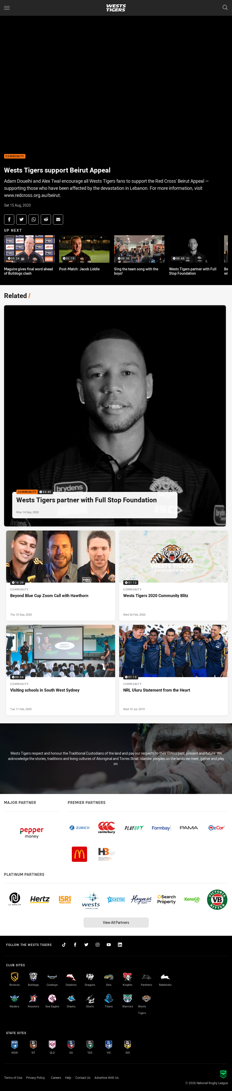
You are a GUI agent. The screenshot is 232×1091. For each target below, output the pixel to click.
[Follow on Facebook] (75, 944)
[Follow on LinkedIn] (120, 944)
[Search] (225, 8)
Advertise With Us (106, 1078)
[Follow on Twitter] (86, 944)
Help (68, 1078)
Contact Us (82, 1078)
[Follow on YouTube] (109, 944)
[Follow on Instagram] (97, 944)
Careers (56, 1078)
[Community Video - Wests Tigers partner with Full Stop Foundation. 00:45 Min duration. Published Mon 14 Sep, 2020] (115, 415)
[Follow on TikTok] (64, 944)
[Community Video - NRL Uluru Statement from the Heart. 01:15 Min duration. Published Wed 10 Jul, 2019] (173, 670)
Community (15, 156)
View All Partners (116, 922)
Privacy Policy (35, 1078)
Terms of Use (13, 1078)
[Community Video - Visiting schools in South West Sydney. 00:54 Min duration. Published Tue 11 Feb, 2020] (60, 670)
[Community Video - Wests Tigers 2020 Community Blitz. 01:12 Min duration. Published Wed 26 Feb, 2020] (173, 576)
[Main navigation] (7, 8)
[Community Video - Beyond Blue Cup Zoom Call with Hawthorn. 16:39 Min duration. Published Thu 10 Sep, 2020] (60, 576)
